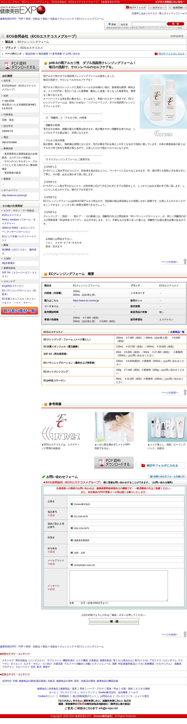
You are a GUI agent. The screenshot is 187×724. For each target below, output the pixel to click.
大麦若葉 (58, 669)
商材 (113, 24)
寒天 (39, 672)
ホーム (52, 698)
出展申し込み (139, 13)
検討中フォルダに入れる (172, 53)
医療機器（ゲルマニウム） (159, 669)
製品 (45, 18)
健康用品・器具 (68, 694)
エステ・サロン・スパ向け (38, 669)
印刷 (15, 686)
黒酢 (114, 669)
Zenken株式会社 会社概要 (113, 698)
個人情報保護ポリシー (84, 702)
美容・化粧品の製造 (84, 686)
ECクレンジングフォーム (90, 18)
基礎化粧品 (106, 666)
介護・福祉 (127, 694)
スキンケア (8, 666)
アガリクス (155, 666)
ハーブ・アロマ (95, 694)
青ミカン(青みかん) (123, 666)
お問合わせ (106, 702)
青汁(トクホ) (141, 666)
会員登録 (177, 7)
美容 (82, 694)
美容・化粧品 (33, 18)
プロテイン (8, 672)
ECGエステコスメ (11, 215)
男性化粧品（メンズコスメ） (30, 666)
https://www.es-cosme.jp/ (86, 300)
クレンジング (67, 18)
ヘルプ (183, 13)
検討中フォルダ (137, 7)
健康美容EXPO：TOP (11, 18)
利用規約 (64, 702)
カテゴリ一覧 (155, 13)
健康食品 (42, 694)
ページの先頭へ (170, 261)
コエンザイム (170, 666)
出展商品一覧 (177, 332)
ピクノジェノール (101, 669)
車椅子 (46, 672)
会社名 (124, 24)
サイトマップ (171, 13)
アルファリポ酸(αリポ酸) (77, 669)
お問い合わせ (73, 53)
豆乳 (33, 672)
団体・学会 (112, 694)
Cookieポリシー (46, 702)
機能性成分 (69, 666)
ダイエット (16, 669)
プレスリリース (68, 698)
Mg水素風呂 (8, 263)
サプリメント (54, 666)
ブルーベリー (22, 672)
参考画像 (57, 53)
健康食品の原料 (64, 686)
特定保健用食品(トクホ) (130, 669)
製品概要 (43, 53)
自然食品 (53, 694)
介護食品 (93, 666)
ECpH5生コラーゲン (13, 286)
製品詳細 (30, 53)
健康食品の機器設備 (107, 686)
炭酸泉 (177, 669)
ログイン (157, 7)
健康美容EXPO (83, 722)
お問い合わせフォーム (62, 477)
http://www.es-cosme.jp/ (14, 195)
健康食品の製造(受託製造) (32, 686)
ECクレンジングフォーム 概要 (71, 273)
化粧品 (53, 18)
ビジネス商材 (143, 694)
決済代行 (7, 686)
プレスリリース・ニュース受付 (132, 702)
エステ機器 (82, 666)
